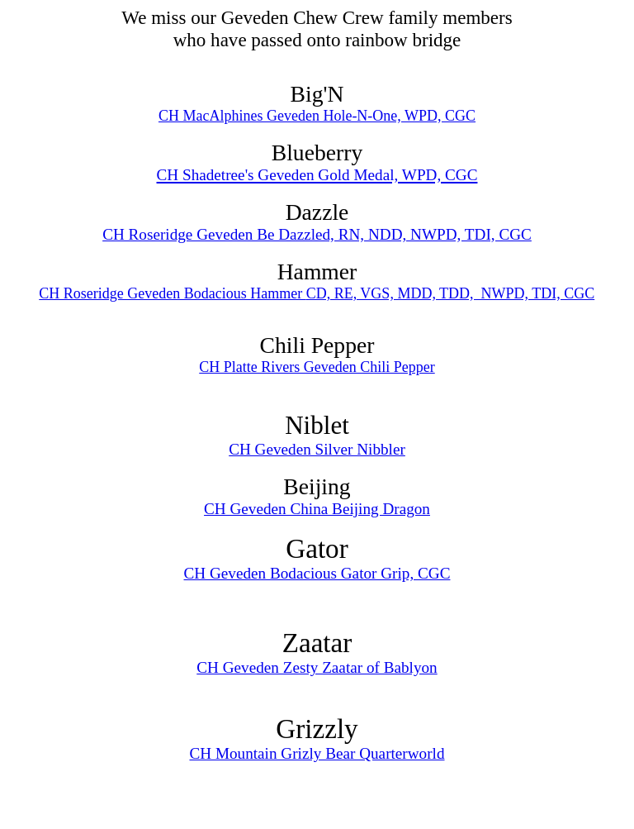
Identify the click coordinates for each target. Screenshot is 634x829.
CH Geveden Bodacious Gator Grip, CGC (317, 573)
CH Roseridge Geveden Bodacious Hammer (172, 293)
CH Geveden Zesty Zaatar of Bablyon (316, 667)
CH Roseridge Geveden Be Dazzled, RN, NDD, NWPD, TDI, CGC (317, 234)
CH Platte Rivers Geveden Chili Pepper (316, 367)
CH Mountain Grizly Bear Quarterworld (316, 753)
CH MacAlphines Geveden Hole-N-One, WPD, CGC (317, 115)
